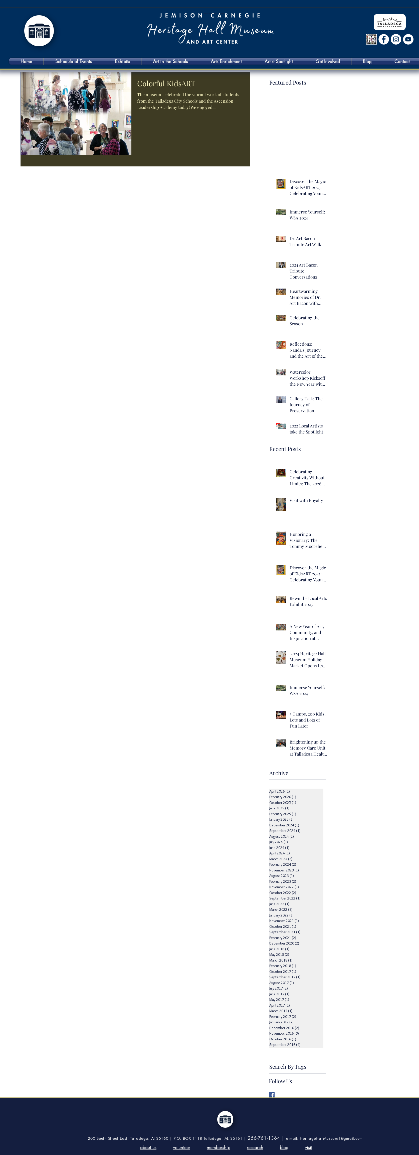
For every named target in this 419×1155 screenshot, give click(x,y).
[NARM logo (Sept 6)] (371, 39)
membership (218, 1147)
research (255, 1147)
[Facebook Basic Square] (272, 1095)
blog (284, 1147)
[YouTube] (408, 39)
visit (308, 1147)
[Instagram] (396, 39)
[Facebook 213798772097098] (383, 39)
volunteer (181, 1147)
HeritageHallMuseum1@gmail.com (331, 1138)
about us (148, 1147)
